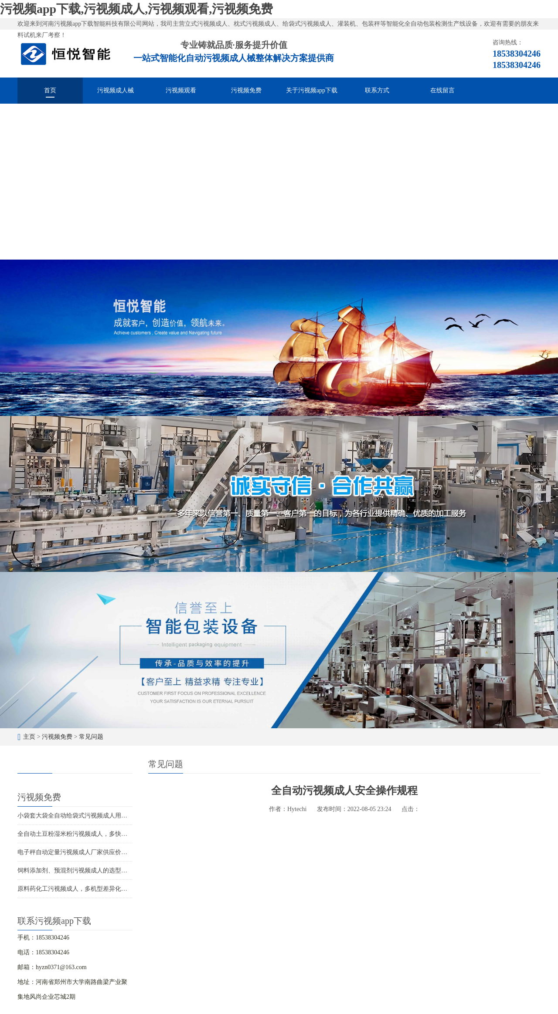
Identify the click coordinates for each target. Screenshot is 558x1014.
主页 (29, 736)
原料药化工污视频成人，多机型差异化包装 (75, 889)
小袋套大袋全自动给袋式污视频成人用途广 (75, 815)
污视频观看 (181, 90)
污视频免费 (246, 90)
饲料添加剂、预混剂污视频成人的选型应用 (75, 870)
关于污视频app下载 (311, 90)
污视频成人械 (115, 90)
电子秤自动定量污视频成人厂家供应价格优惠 (78, 852)
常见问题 (91, 736)
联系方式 (377, 90)
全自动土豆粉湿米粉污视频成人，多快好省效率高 (84, 834)
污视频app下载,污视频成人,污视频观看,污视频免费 (136, 9)
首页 (50, 90)
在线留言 (442, 90)
